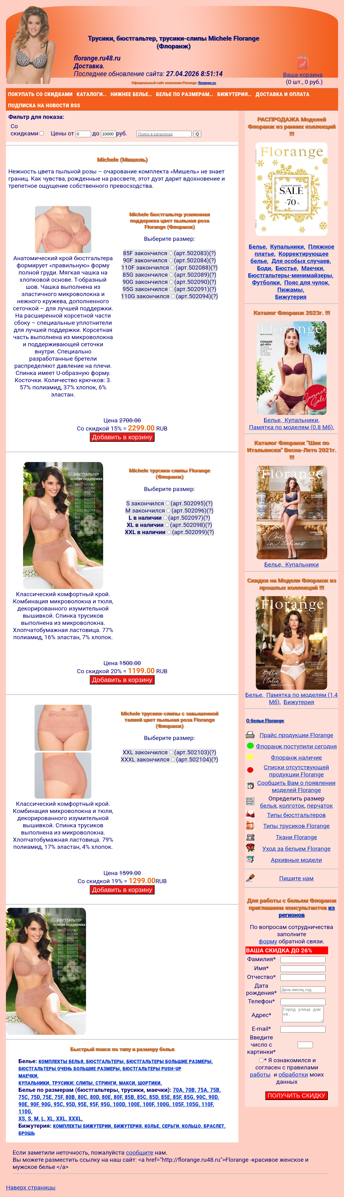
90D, (213, 1097)
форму (268, 941)
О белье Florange (265, 720)
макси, (128, 1082)
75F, (60, 1097)
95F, (95, 1104)
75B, (215, 1089)
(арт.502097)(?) (169, 517)
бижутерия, (129, 1125)
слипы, (86, 1082)
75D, (37, 1097)
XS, (23, 1118)
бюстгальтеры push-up (151, 1068)
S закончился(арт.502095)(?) (169, 503)
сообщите (139, 1152)
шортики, (150, 1082)
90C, (202, 1097)
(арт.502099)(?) (169, 532)
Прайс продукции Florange (296, 735)
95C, (60, 1104)
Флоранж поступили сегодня (296, 746)
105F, (179, 1104)
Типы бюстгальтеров (296, 815)
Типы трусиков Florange (296, 826)
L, (44, 1118)
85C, (143, 1097)
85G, (190, 1097)
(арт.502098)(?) (169, 524)
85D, (155, 1097)
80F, (119, 1097)
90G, (47, 1104)
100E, (135, 1104)
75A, (204, 1089)
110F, (207, 1104)
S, (31, 1118)
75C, (24, 1097)
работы (260, 1077)
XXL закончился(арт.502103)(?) (169, 752)
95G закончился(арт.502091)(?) (169, 289)
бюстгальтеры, (106, 1061)
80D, (96, 1097)
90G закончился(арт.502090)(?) (169, 281)
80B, (71, 1097)
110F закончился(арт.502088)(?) (169, 267)
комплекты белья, (62, 1061)
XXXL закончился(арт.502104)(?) (169, 759)
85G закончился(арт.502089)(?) (169, 274)
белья (268, 805)
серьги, (172, 1125)
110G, (25, 1111)
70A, (179, 1089)
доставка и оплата (257, 94)
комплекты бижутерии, (83, 1125)
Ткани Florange (296, 837)
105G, (193, 1104)
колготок (291, 805)
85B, (131, 1097)
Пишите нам (296, 878)
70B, (191, 1089)
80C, (84, 1097)
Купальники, (302, 420)
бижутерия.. (218, 94)
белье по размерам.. (157, 94)
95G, (107, 1104)
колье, (153, 1125)
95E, (84, 1104)
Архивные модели (296, 860)
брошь (26, 1132)
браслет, (215, 1125)
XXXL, (76, 1118)
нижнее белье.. (112, 94)
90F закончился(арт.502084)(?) (169, 260)
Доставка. (89, 66)
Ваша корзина (302, 71)
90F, (35, 1104)
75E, (49, 1097)
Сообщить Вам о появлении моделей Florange (296, 786)
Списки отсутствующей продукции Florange (296, 771)
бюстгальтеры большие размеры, (170, 1061)
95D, (72, 1104)
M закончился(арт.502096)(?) (169, 510)
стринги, (107, 1082)
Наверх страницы (30, 1187)
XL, (51, 1118)
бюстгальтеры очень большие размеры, (70, 1068)
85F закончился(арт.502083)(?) (169, 253)
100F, (150, 1104)
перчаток (320, 805)
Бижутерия (299, 702)
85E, (167, 1097)
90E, (24, 1104)
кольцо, (193, 1125)
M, (37, 1118)
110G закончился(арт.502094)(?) (169, 296)
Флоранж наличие (296, 757)
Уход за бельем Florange (296, 848)
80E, (108, 1097)
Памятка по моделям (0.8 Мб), (291, 427)
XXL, (62, 1118)
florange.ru (207, 82)
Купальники (302, 564)
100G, (164, 1104)
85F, (178, 1097)
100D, (120, 1104)
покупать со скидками (9, 94)
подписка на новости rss (9, 105)
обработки (293, 1077)
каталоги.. (78, 94)
